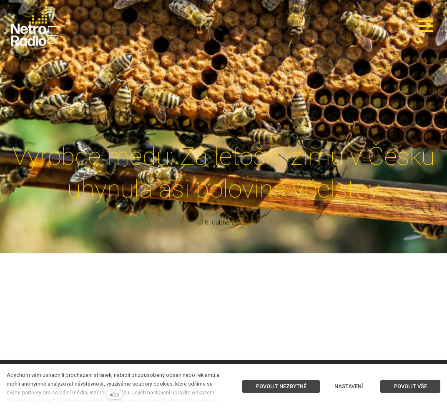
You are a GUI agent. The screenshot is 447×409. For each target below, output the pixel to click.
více (114, 394)
